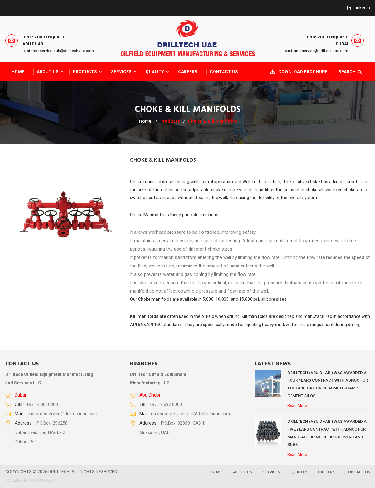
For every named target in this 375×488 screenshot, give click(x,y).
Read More (297, 405)
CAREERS (187, 71)
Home (18, 71)
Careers (326, 472)
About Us (48, 71)
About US (242, 472)
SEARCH (349, 71)
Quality (299, 472)
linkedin (358, 8)
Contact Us (224, 71)
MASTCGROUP (42, 480)
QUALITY (155, 71)
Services (121, 71)
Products (85, 71)
